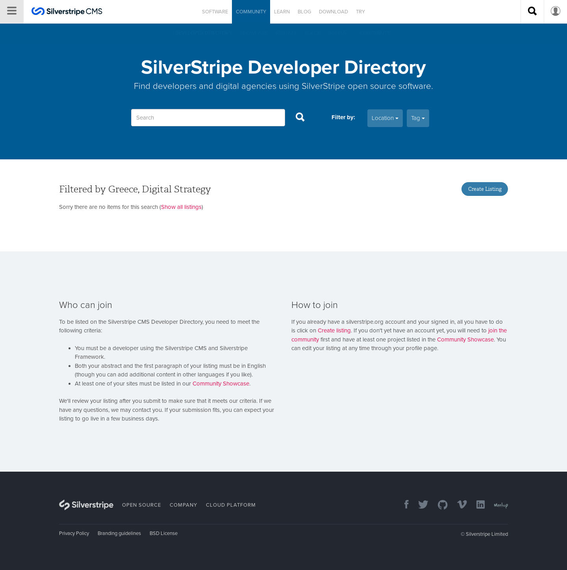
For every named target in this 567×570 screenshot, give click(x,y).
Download (333, 12)
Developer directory (203, 33)
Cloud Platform (231, 505)
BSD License (164, 533)
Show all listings (181, 206)
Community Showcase (221, 383)
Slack (312, 33)
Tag (418, 118)
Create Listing (485, 189)
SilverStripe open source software (366, 86)
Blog (304, 12)
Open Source (141, 505)
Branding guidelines (119, 533)
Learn (282, 12)
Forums (286, 33)
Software (215, 12)
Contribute (374, 33)
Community (251, 12)
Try (360, 12)
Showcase (254, 33)
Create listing (334, 330)
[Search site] (532, 12)
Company (183, 505)
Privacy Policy (74, 533)
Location (385, 118)
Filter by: (343, 117)
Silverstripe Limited (487, 534)
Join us (337, 33)
